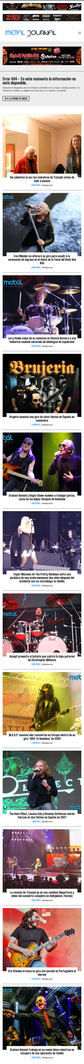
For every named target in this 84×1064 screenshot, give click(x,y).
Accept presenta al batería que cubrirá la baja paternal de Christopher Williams (42, 658)
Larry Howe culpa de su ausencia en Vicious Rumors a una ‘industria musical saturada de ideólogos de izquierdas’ (42, 340)
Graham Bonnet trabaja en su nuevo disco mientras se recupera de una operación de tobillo (42, 1051)
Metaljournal (47, 185)
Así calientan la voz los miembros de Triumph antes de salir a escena (42, 179)
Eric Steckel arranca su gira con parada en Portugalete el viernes (42, 972)
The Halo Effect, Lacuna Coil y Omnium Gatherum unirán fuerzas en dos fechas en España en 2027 (42, 815)
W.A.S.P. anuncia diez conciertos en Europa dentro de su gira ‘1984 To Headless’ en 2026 (42, 736)
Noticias (36, 185)
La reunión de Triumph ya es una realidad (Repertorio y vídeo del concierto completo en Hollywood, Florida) (42, 894)
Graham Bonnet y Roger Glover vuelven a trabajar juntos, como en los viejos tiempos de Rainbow (42, 497)
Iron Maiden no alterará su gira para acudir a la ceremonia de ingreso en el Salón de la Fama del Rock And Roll (42, 259)
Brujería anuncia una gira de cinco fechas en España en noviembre (42, 418)
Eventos (36, 425)
